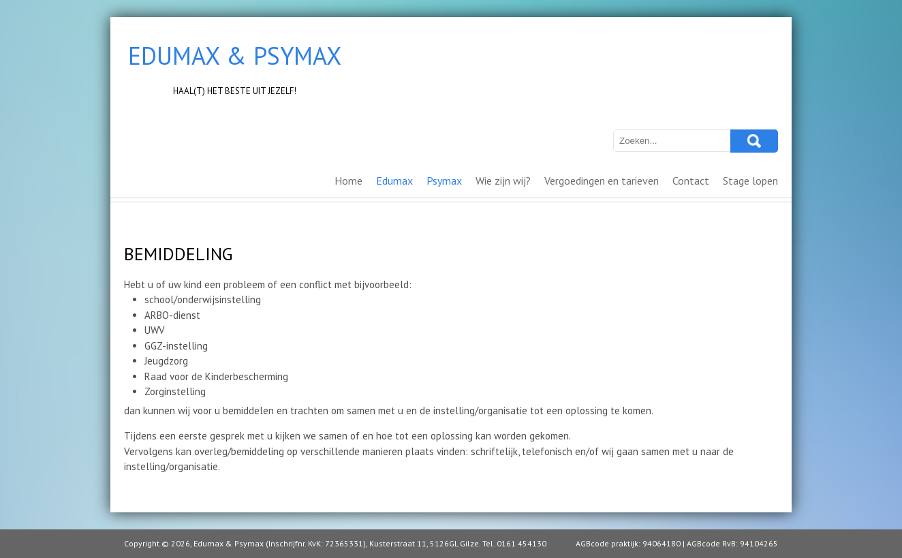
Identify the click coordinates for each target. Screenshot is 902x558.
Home (348, 180)
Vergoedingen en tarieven (601, 180)
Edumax (394, 180)
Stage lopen (750, 180)
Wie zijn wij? (503, 180)
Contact (690, 180)
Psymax (444, 180)
